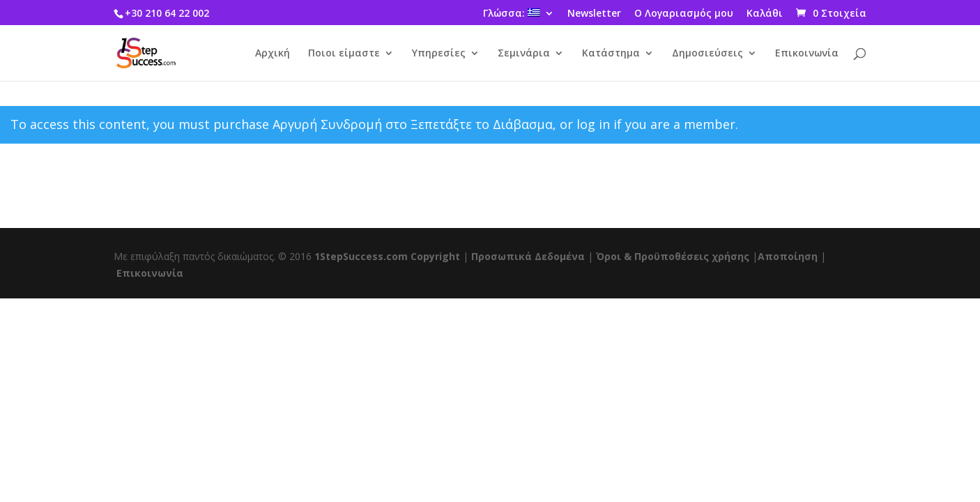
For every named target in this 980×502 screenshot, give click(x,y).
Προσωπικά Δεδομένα (528, 256)
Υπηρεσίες (439, 53)
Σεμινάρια (524, 53)
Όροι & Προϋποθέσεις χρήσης (672, 256)
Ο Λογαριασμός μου (683, 14)
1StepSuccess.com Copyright (387, 256)
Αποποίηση (788, 256)
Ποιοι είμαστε (344, 53)
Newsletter (594, 14)
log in (593, 124)
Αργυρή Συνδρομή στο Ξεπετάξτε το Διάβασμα (413, 124)
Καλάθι (765, 14)
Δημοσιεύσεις (707, 53)
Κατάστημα (611, 53)
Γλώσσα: (511, 14)
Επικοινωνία (807, 53)
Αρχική (272, 53)
